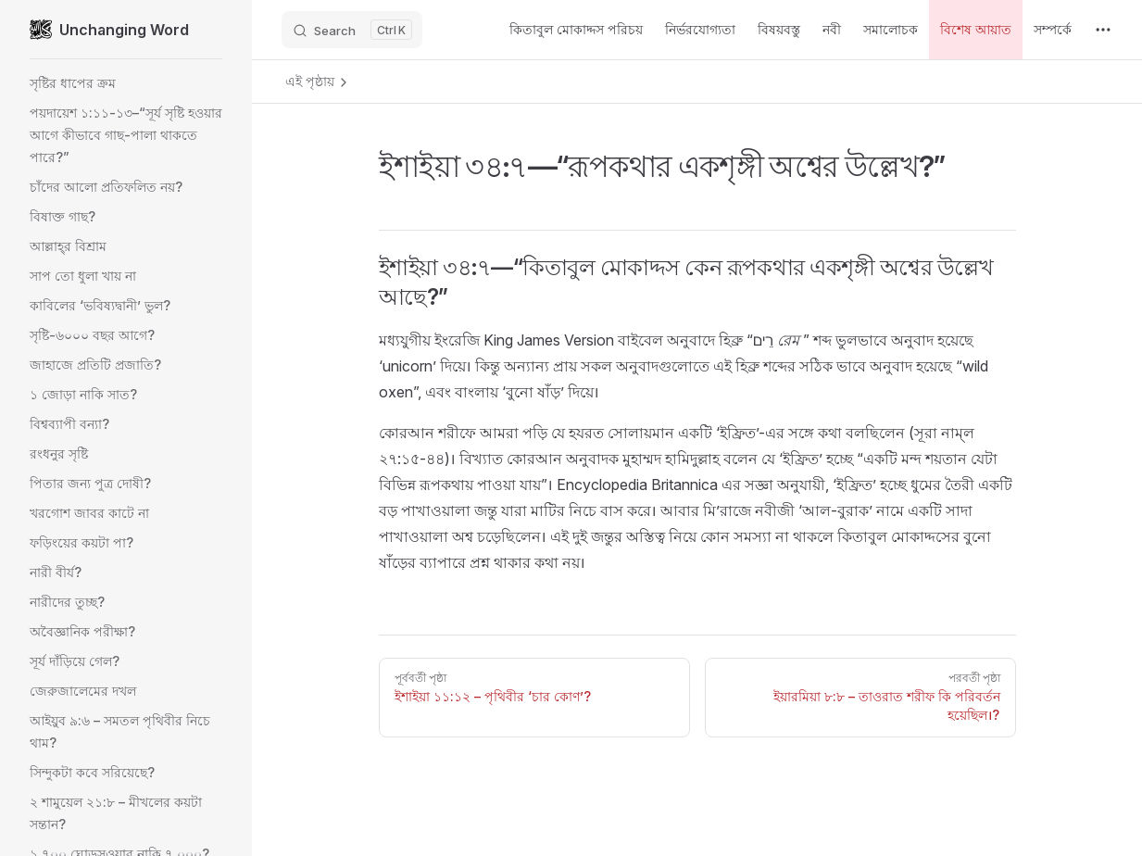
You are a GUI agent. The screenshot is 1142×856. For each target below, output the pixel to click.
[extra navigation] (1103, 29)
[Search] (352, 29)
